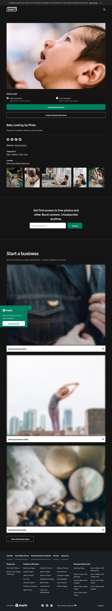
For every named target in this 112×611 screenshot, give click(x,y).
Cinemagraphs (62, 579)
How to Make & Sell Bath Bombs (97, 569)
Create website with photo (56, 115)
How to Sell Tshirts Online (80, 593)
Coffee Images (28, 571)
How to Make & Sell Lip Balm (80, 581)
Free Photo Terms (22, 555)
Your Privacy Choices (67, 605)
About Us (64, 555)
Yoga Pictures (45, 586)
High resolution (16, 98)
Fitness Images (62, 586)
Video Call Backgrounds (44, 591)
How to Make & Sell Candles (97, 587)
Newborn (15, 154)
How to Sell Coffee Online (97, 581)
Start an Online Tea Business (80, 575)
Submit (75, 225)
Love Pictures (61, 582)
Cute (26, 154)
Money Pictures (45, 575)
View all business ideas (20, 538)
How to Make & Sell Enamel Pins (97, 575)
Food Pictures (62, 571)
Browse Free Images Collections (14, 572)
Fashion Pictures (46, 568)
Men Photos (44, 582)
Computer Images (63, 575)
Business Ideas (79, 568)
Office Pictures (28, 575)
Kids (21, 154)
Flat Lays (26, 579)
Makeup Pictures (63, 568)
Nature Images (45, 571)
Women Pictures (29, 582)
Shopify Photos (21, 145)
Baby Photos (27, 590)
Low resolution (65, 98)
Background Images (47, 579)
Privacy (56, 555)
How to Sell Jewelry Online (81, 587)
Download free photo (56, 107)
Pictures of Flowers (30, 586)
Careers (10, 555)
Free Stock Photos (13, 568)
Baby (8, 154)
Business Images (29, 568)
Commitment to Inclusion (41, 555)
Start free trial (13, 323)
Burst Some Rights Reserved (18, 163)
